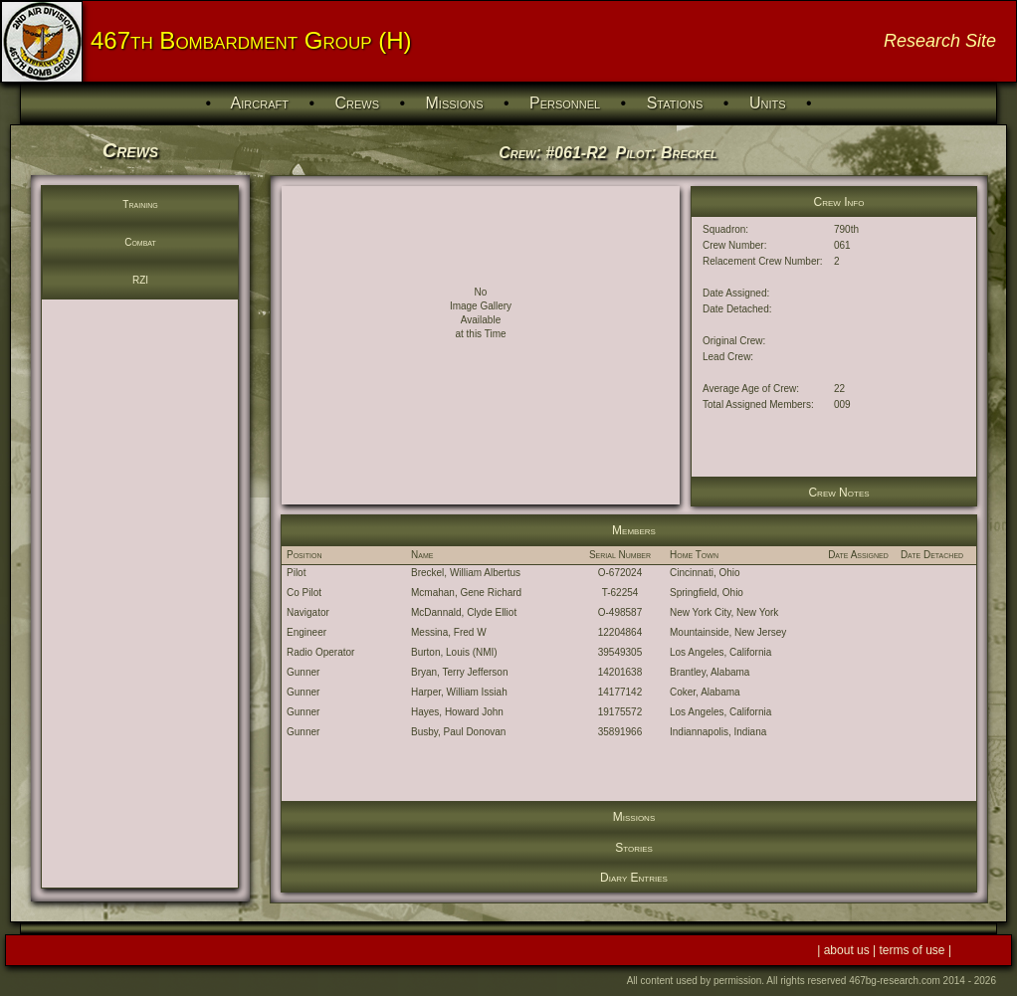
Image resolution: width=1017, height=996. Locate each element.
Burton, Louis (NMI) (454, 652)
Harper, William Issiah (459, 692)
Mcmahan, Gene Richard (466, 592)
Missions (455, 103)
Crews (356, 103)
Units (767, 103)
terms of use (914, 950)
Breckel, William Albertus (465, 572)
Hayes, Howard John (457, 711)
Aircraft (260, 103)
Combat (140, 242)
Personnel (564, 103)
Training (139, 204)
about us (848, 950)
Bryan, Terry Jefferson (459, 672)
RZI (140, 280)
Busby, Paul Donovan (458, 731)
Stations (675, 103)
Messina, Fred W (449, 632)
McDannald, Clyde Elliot (463, 612)
